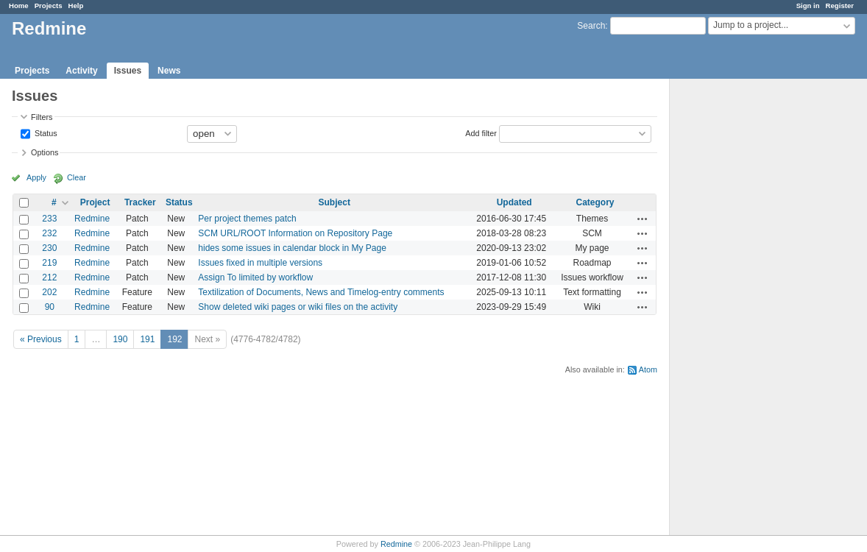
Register (840, 5)
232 (49, 233)
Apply (36, 177)
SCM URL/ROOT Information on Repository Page (295, 233)
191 (147, 339)
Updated (514, 202)
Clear (76, 177)
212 (49, 277)
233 (49, 218)
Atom (648, 369)
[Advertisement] (743, 310)
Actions (642, 218)
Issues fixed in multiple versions (260, 263)
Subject (334, 202)
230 (49, 248)
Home (19, 5)
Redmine (92, 218)
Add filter (481, 132)
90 (49, 307)
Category (595, 202)
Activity (81, 71)
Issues (127, 71)
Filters (41, 117)
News (169, 71)
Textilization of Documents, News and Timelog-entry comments (321, 292)
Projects (49, 5)
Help (76, 5)
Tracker (140, 202)
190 (120, 339)
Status (44, 132)
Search (591, 26)
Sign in (808, 5)
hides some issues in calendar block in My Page (292, 248)
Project (95, 202)
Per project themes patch (247, 218)
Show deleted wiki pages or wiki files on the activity (297, 307)
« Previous (41, 339)
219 (49, 263)
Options (44, 152)
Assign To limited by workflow (255, 277)
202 (49, 292)
